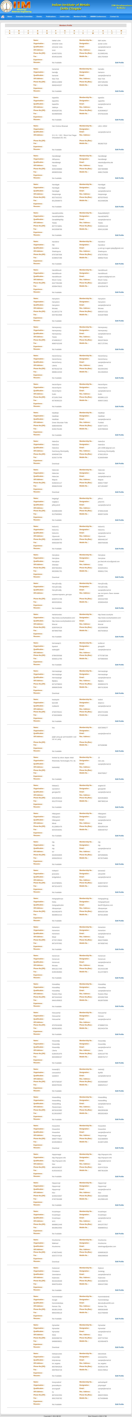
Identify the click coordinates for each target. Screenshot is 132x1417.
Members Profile (80, 17)
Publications (51, 17)
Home (9, 17)
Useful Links (65, 17)
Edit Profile (119, 63)
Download (55, 464)
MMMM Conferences (98, 17)
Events (39, 17)
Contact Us (114, 17)
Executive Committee (24, 17)
